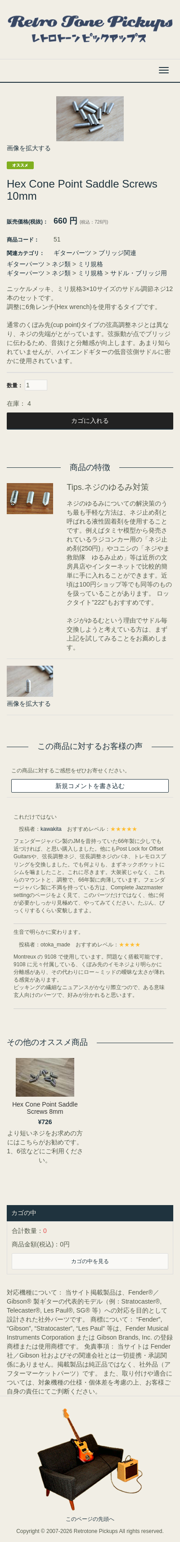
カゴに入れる (90, 420)
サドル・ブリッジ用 (138, 273)
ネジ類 (61, 264)
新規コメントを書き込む (90, 785)
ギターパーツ (72, 252)
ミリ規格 (90, 264)
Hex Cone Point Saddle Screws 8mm (45, 1108)
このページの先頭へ (90, 1519)
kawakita (51, 829)
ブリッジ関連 (117, 252)
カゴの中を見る (90, 1261)
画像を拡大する (29, 148)
